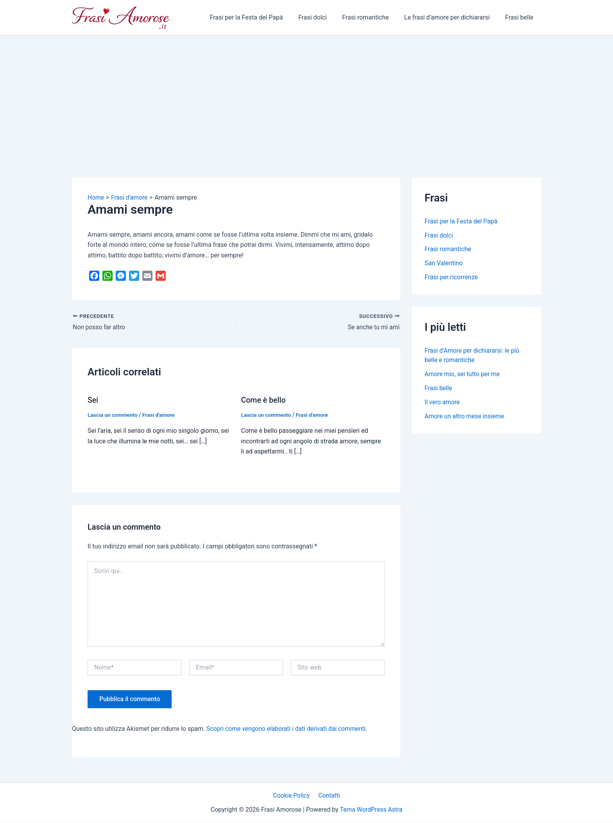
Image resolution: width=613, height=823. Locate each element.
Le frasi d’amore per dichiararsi (451, 17)
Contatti (328, 795)
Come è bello (264, 400)
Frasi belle (521, 17)
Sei (93, 400)
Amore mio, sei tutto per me (463, 374)
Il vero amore (443, 402)
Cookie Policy (292, 795)
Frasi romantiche (372, 17)
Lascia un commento (113, 415)
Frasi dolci (322, 17)
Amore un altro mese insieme (465, 416)
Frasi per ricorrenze (451, 277)
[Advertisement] (306, 94)
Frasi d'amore (159, 415)
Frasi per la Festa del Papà (259, 17)
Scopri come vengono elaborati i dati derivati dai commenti (287, 728)
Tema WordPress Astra (371, 809)
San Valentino (444, 263)
